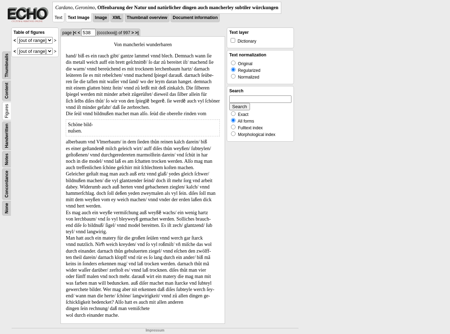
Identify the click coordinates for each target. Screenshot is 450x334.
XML (116, 17)
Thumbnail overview (147, 17)
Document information (195, 17)
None (6, 208)
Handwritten (6, 136)
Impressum (155, 330)
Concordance (6, 184)
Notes (6, 159)
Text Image (79, 17)
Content (6, 91)
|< (74, 32)
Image (101, 17)
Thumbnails (6, 65)
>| (137, 32)
